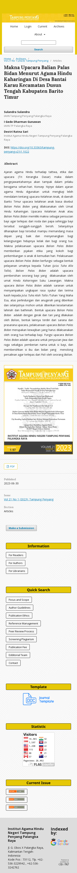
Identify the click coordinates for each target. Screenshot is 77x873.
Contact (13, 663)
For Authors (16, 563)
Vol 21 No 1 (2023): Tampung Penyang (26, 61)
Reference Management (23, 623)
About (38, 34)
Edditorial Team (18, 655)
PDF (12, 466)
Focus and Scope (19, 599)
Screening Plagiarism (21, 639)
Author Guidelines (19, 607)
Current (42, 26)
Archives (59, 26)
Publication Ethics (19, 615)
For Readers (16, 555)
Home (14, 26)
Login (27, 26)
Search (38, 49)
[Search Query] (38, 42)
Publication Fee (18, 647)
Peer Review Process (21, 631)
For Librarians (17, 571)
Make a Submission (21, 528)
